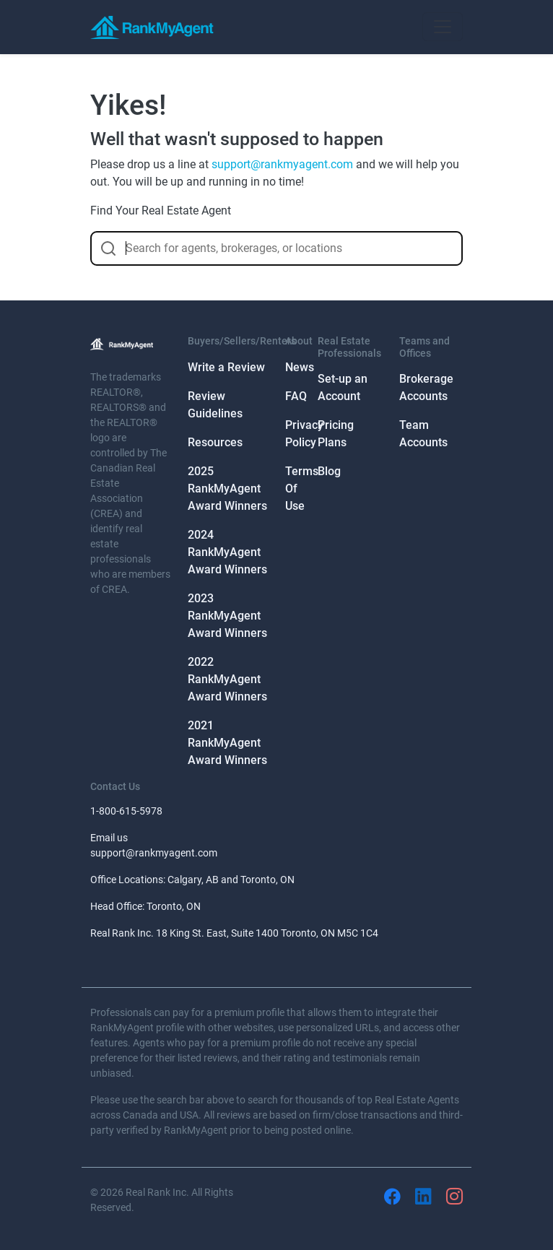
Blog (329, 471)
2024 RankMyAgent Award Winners (227, 552)
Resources (215, 442)
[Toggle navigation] (442, 26)
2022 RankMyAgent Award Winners (227, 679)
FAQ (296, 396)
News (299, 367)
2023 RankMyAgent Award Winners (227, 615)
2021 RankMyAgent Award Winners (227, 743)
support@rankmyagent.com (282, 164)
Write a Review (226, 367)
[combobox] (276, 248)
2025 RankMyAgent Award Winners (227, 488)
